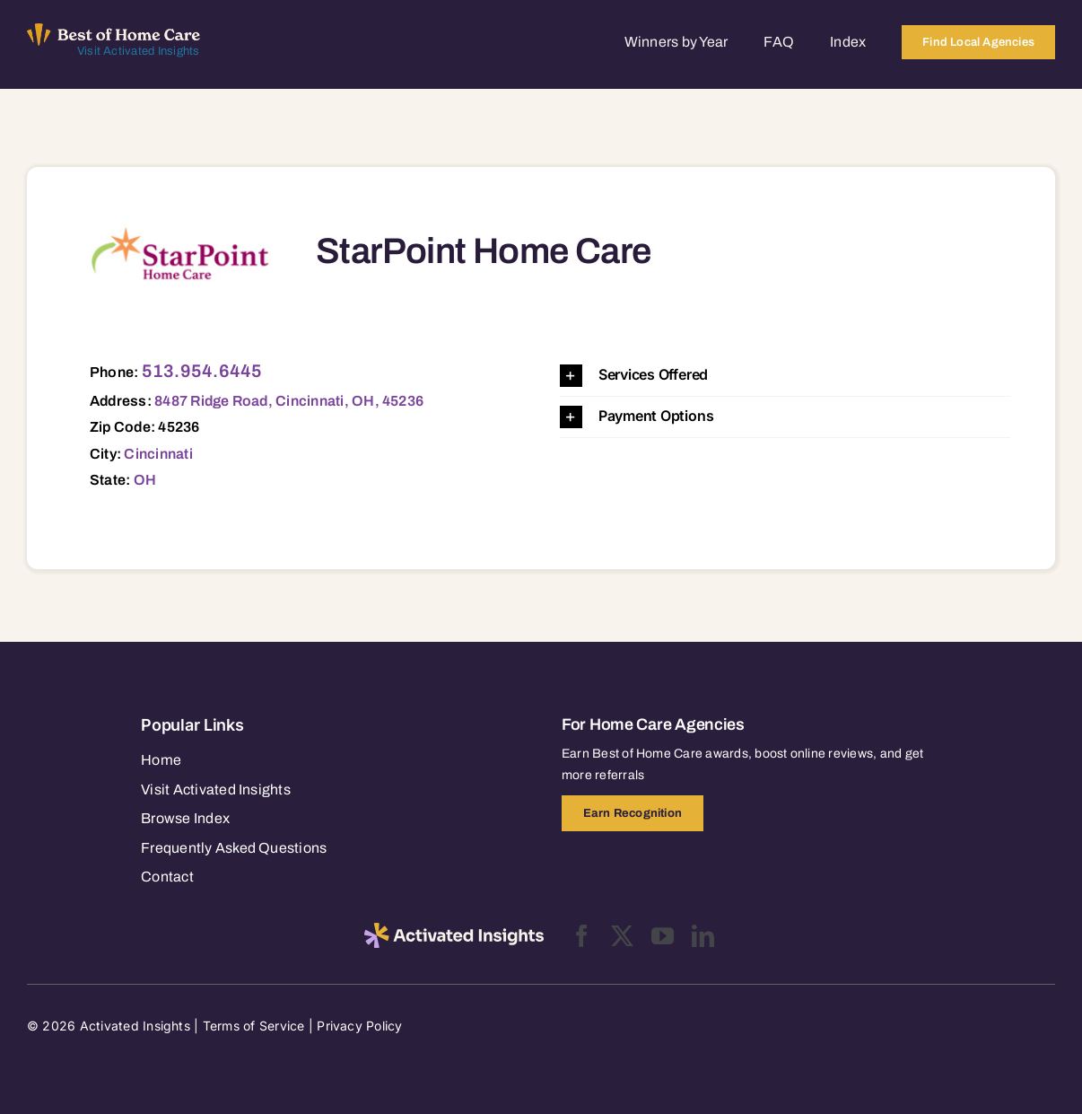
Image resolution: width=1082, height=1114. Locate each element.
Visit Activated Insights (138, 51)
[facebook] (582, 936)
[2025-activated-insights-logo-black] (454, 930)
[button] (785, 375)
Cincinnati (158, 453)
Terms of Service (254, 1025)
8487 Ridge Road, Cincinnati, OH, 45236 (288, 400)
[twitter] (622, 936)
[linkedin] (703, 936)
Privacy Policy (359, 1025)
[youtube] (662, 936)
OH (145, 479)
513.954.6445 (202, 371)
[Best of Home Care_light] (113, 30)
